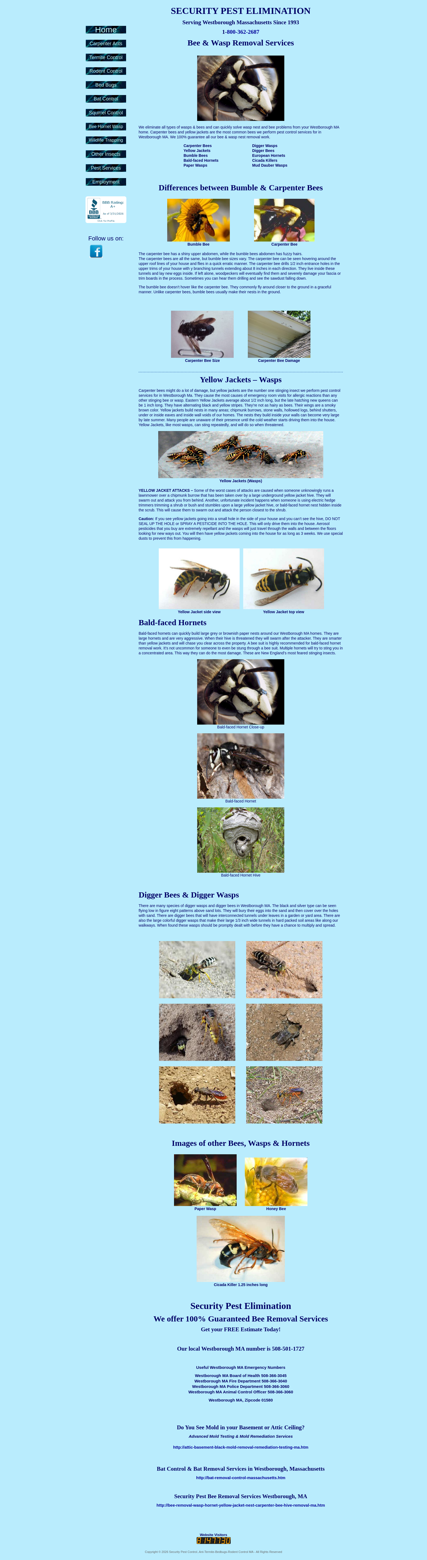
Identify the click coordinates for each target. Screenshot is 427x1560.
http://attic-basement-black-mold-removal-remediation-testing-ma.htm (241, 1447)
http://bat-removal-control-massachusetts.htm (240, 1477)
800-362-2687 (243, 32)
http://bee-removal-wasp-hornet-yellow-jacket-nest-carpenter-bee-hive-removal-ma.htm (241, 1505)
